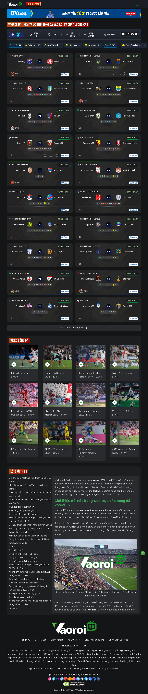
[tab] (16, 34)
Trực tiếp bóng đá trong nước (23, 561)
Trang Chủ (25, 640)
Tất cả (110, 45)
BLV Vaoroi (53, 45)
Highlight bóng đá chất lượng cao (24, 593)
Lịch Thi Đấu (40, 640)
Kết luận (13, 608)
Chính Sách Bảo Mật (118, 640)
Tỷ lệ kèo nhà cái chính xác (21, 597)
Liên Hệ (86, 646)
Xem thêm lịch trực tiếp (74, 328)
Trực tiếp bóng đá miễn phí (21, 507)
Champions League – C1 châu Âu (24, 554)
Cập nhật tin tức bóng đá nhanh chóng (27, 579)
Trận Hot (33, 45)
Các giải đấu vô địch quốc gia (23, 557)
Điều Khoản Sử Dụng (94, 640)
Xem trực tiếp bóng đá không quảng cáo (28, 536)
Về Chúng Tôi (73, 640)
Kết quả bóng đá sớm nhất (21, 590)
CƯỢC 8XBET (33, 4)
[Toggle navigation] (137, 4)
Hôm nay (73, 45)
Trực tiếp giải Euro (17, 550)
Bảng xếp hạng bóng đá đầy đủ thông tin (28, 586)
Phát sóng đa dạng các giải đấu (24, 510)
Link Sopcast (57, 640)
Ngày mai (93, 45)
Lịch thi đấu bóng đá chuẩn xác (23, 583)
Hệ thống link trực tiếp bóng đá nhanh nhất (29, 528)
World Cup (14, 546)
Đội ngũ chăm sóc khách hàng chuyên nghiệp (30, 525)
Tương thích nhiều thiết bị (21, 532)
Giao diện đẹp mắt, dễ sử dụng (23, 514)
